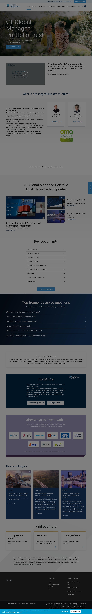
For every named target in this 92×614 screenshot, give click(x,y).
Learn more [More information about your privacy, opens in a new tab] (19, 612)
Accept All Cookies (75, 611)
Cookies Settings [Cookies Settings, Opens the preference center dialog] (64, 611)
